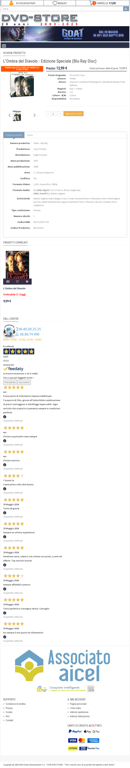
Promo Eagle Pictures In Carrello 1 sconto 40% (22, 68)
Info (8, 716)
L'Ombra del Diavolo (14, 288)
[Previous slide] (10, 116)
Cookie (9, 712)
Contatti (9, 720)
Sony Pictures (40, 149)
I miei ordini (75, 708)
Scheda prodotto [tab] (14, 135)
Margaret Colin (99, 81)
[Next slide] (34, 116)
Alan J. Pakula (76, 88)
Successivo (24, 382)
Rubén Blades (113, 81)
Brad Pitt (87, 81)
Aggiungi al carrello (73, 113)
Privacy (9, 708)
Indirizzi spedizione (79, 712)
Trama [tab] (30, 135)
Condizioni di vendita (15, 704)
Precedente (10, 382)
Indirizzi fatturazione (80, 716)
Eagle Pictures (40, 154)
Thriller (73, 78)
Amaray (37, 210)
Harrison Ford (76, 81)
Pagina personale (78, 704)
